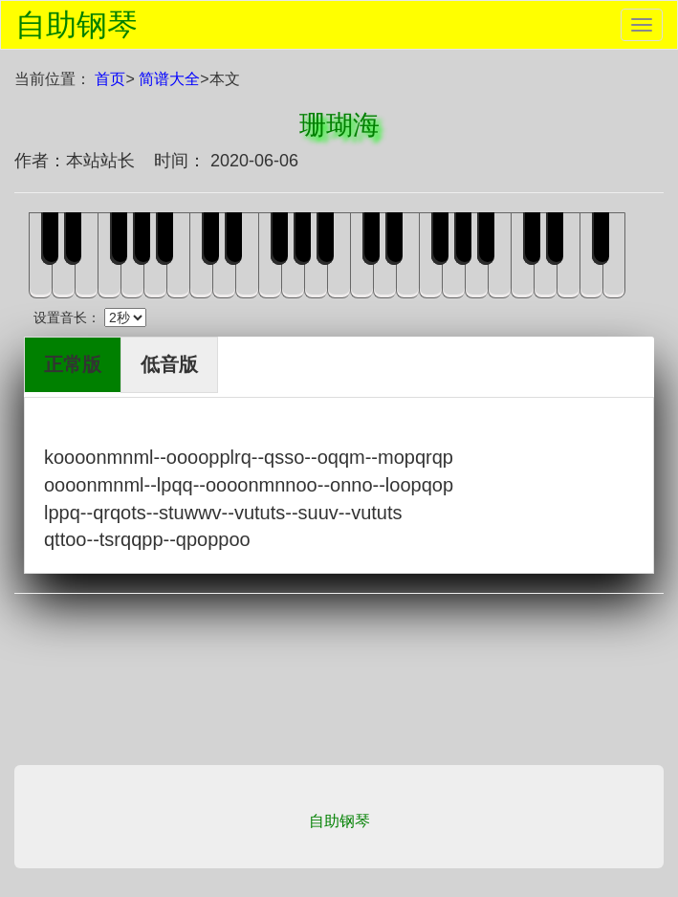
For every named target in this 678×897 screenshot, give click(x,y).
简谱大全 (169, 79)
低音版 (169, 364)
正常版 (72, 364)
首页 (110, 79)
